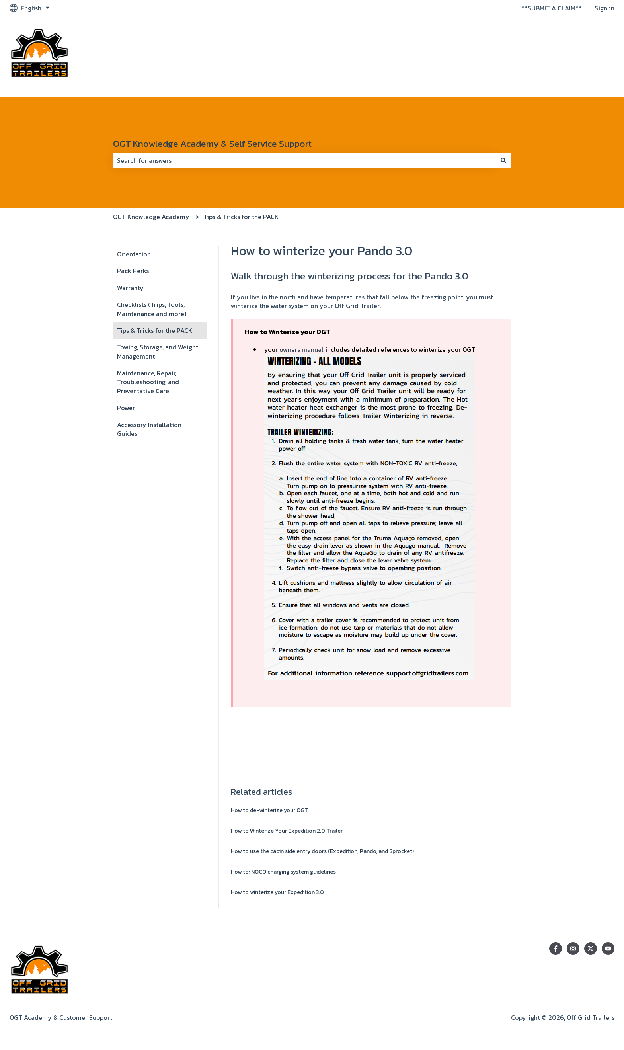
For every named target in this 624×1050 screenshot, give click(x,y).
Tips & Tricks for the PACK (241, 216)
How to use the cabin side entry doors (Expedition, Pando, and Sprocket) (322, 851)
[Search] (503, 160)
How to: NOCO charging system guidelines (283, 872)
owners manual (301, 349)
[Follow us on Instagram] (573, 948)
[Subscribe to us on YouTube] (608, 948)
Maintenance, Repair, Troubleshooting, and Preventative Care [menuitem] (148, 382)
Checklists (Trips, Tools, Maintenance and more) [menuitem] (151, 309)
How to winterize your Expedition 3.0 (277, 892)
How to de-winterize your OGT (269, 810)
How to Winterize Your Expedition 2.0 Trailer (287, 831)
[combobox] (304, 160)
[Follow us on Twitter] (590, 948)
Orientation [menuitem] (134, 254)
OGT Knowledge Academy (151, 216)
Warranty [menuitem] (130, 288)
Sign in (604, 8)
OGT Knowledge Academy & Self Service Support (212, 143)
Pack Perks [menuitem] (133, 270)
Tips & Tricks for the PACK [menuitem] (154, 330)
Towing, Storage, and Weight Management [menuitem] (157, 351)
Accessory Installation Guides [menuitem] (149, 429)
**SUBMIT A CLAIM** (551, 8)
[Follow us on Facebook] (555, 948)
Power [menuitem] (126, 407)
